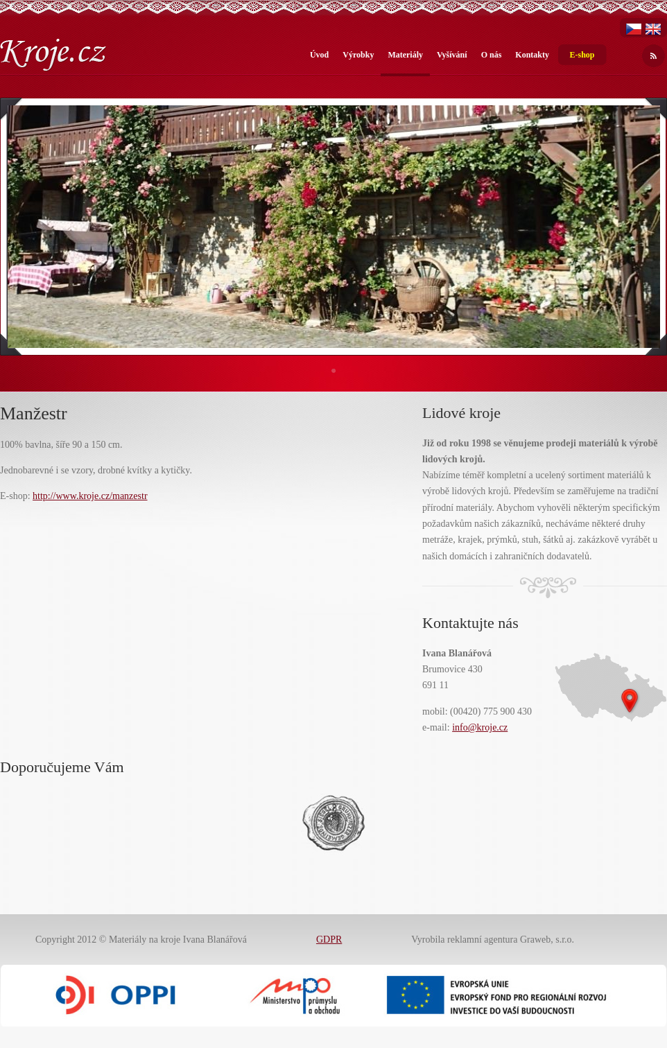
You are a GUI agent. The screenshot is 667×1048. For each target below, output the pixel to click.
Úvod (319, 55)
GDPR (329, 939)
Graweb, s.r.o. (547, 939)
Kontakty (532, 55)
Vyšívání (452, 55)
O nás (491, 55)
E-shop (581, 55)
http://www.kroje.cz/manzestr (90, 496)
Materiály (405, 55)
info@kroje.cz (480, 727)
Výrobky (358, 55)
